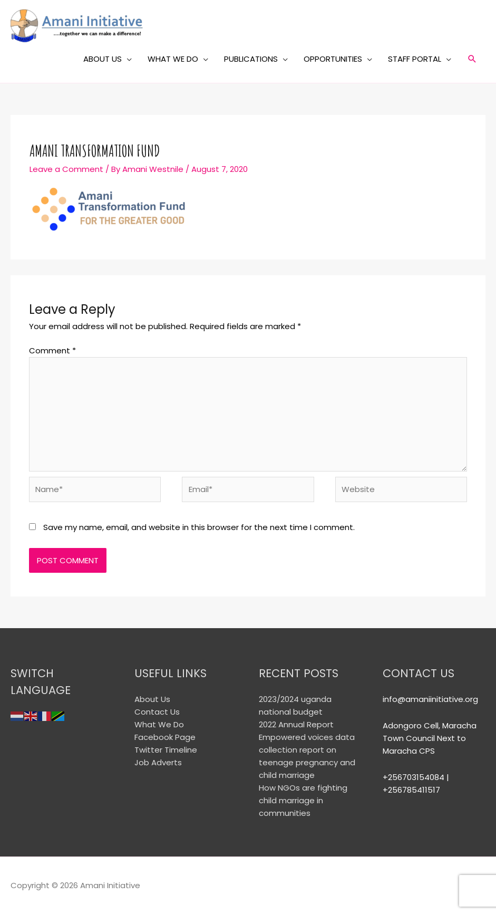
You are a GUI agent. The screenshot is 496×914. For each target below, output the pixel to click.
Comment (52, 350)
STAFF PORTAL (414, 58)
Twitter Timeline (165, 749)
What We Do (159, 724)
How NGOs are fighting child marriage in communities (303, 800)
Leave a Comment (66, 169)
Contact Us (157, 711)
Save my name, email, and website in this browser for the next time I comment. (199, 527)
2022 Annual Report (296, 724)
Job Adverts (158, 762)
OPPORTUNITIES (333, 58)
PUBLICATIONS (251, 58)
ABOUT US (102, 58)
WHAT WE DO (173, 58)
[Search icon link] (472, 59)
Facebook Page (165, 737)
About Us (152, 699)
